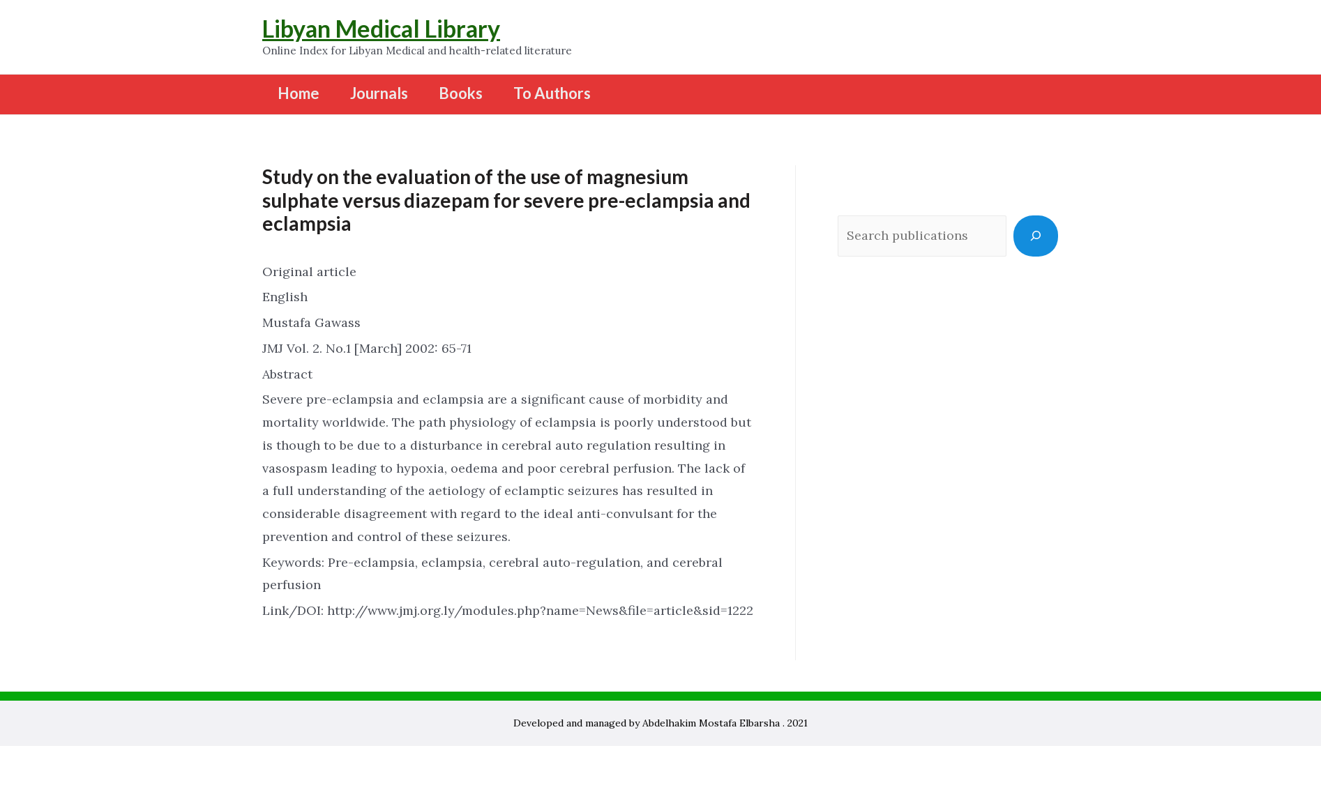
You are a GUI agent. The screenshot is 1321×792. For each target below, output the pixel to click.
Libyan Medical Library (381, 28)
